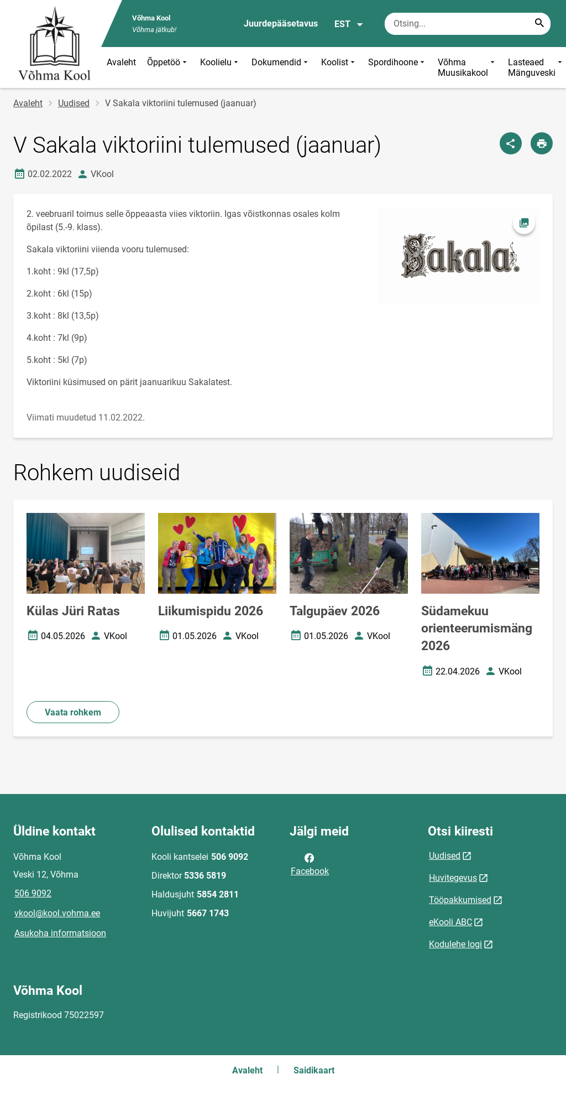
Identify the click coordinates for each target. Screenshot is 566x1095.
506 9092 (32, 893)
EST (349, 24)
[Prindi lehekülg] (542, 143)
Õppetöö (168, 67)
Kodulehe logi (455, 944)
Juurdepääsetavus (281, 23)
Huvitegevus (453, 878)
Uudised (74, 103)
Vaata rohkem (73, 712)
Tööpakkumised (460, 900)
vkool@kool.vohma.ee (57, 913)
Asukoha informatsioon (60, 933)
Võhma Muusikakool (467, 67)
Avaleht (121, 62)
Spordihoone (397, 67)
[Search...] (539, 23)
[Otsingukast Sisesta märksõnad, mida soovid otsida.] (468, 24)
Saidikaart (314, 1070)
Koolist (339, 67)
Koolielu (220, 67)
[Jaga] (511, 143)
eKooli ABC (450, 922)
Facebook (310, 863)
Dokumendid (280, 67)
